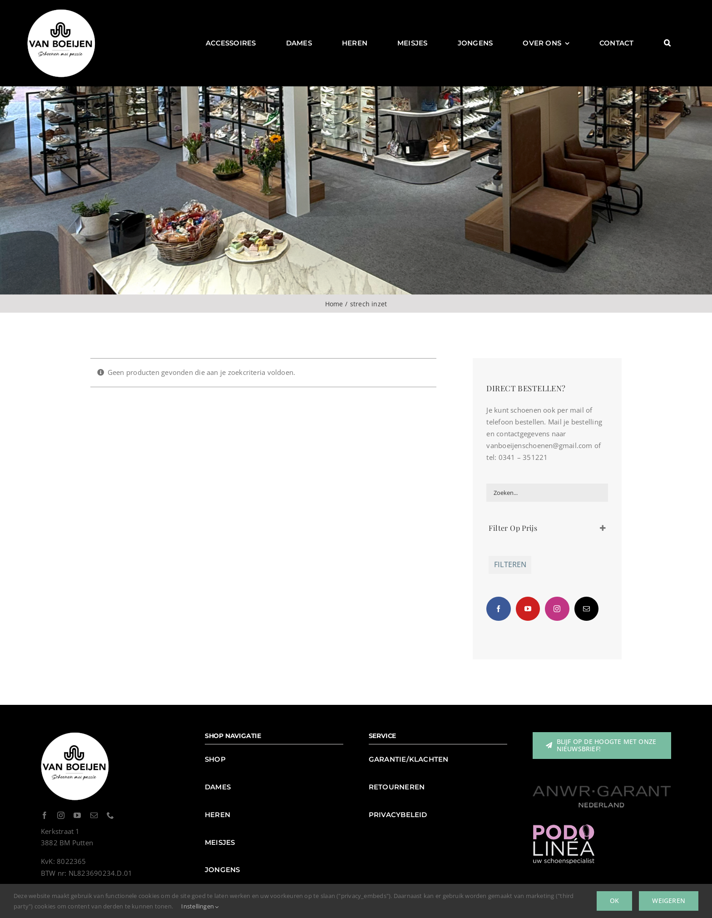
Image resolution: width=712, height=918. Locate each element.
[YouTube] (528, 609)
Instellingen (200, 906)
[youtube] (77, 815)
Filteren (510, 564)
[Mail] (586, 609)
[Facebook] (498, 609)
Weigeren (668, 900)
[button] (667, 43)
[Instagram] (557, 609)
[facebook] (44, 815)
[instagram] (60, 815)
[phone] (110, 815)
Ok (614, 900)
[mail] (94, 815)
